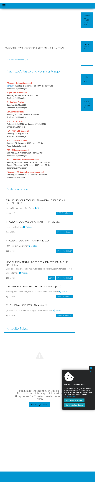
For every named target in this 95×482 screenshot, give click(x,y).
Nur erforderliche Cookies (75, 405)
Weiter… (39, 208)
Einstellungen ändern (39, 404)
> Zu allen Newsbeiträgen (17, 60)
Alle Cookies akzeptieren (74, 400)
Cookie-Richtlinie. (70, 396)
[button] (8, 32)
